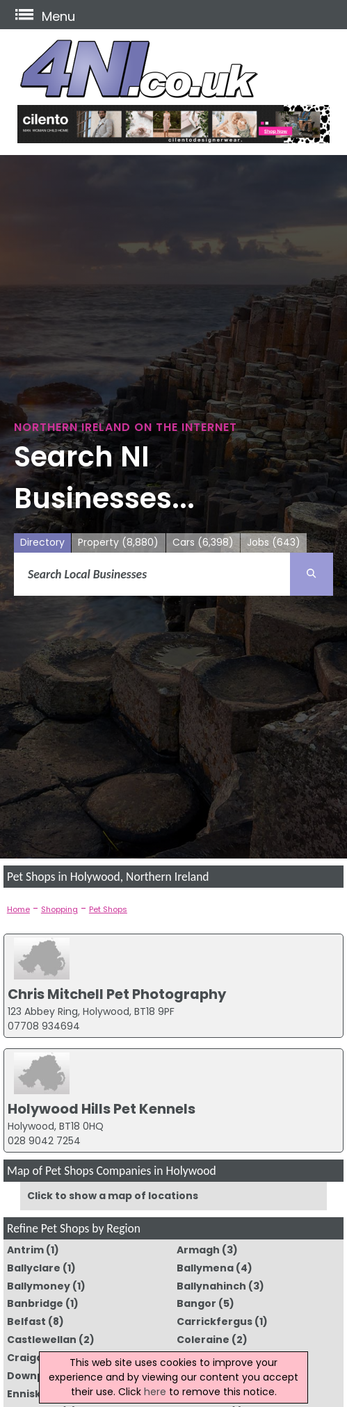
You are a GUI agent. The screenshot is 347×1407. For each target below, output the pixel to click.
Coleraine (203, 1340)
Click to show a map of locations (112, 1196)
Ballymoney (38, 1286)
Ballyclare (33, 1268)
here (155, 1392)
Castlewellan (41, 1340)
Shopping (59, 909)
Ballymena (205, 1268)
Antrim (25, 1250)
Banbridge (35, 1303)
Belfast (26, 1321)
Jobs (273, 542)
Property (118, 542)
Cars (203, 542)
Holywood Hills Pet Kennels (101, 1109)
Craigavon (35, 1358)
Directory (42, 542)
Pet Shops (108, 909)
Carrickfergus (214, 1321)
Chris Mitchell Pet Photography (117, 994)
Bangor (196, 1303)
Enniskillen (35, 1394)
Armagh (198, 1250)
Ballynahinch (211, 1286)
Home (18, 909)
